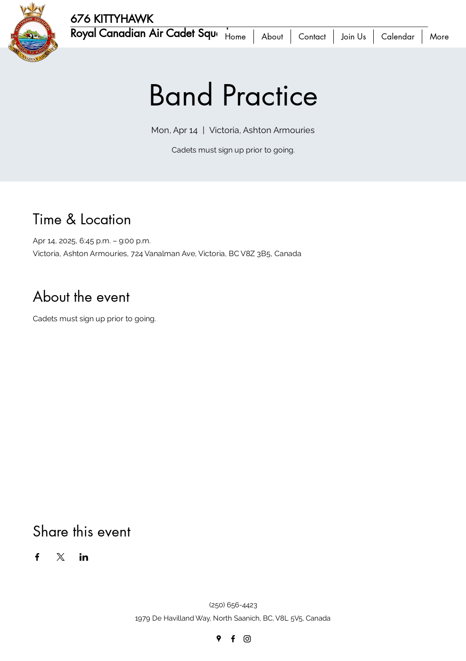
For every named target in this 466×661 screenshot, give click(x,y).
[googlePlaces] (218, 638)
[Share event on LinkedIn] (83, 557)
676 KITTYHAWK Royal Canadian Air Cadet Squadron (157, 26)
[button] (272, 36)
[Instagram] (247, 638)
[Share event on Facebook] (37, 557)
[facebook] (233, 638)
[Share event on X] (60, 557)
